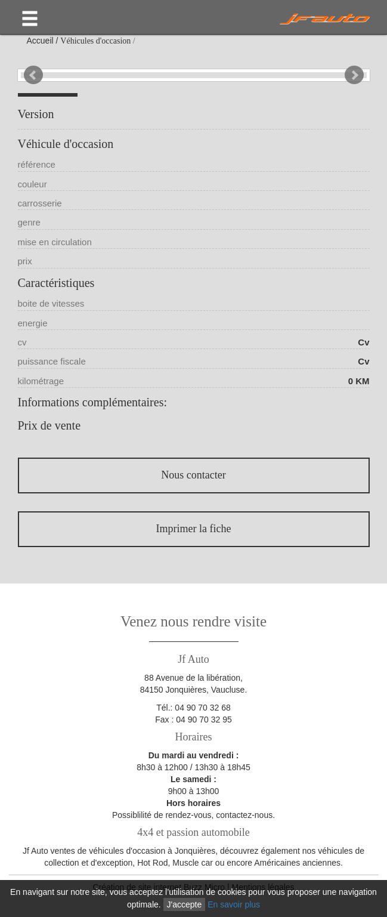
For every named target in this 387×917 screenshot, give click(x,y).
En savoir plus (234, 904)
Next (354, 75)
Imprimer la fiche (193, 529)
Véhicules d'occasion (95, 40)
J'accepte (184, 904)
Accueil (40, 40)
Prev (33, 75)
